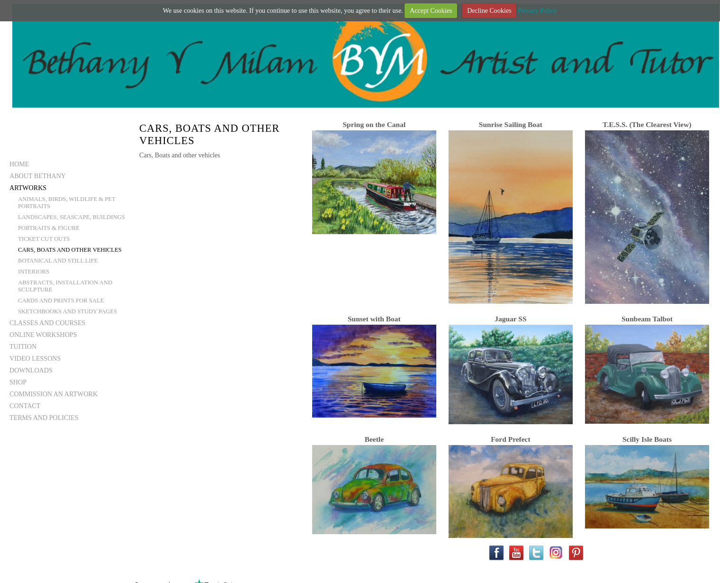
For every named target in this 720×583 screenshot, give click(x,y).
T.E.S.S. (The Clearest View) (647, 124)
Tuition (22, 346)
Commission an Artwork (53, 394)
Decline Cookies (489, 10)
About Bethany (37, 176)
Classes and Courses (47, 323)
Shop (18, 382)
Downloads (31, 370)
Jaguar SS (510, 319)
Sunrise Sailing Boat (510, 124)
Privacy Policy (538, 10)
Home (19, 164)
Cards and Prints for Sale (61, 300)
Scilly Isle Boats (647, 439)
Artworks (27, 187)
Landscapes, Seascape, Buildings (71, 217)
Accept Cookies (431, 10)
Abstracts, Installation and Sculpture (65, 286)
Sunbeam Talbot (647, 319)
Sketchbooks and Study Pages (67, 311)
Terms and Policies (44, 417)
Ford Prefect (510, 439)
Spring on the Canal (373, 124)
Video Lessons (35, 358)
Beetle (374, 439)
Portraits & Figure (49, 228)
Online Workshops (43, 334)
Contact (24, 406)
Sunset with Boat (374, 319)
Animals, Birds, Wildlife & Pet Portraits (67, 203)
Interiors (33, 271)
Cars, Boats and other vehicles (70, 249)
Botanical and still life (58, 260)
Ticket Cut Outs (44, 239)
